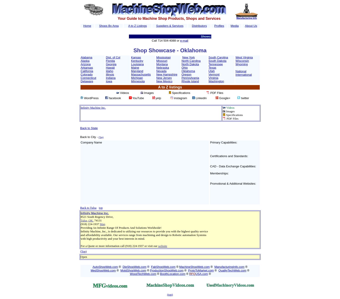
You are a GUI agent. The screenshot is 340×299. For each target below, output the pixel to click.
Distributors (199, 26)
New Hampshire (166, 74)
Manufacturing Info (246, 18)
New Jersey (164, 78)
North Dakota (190, 64)
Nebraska (162, 67)
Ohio (184, 67)
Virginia (213, 78)
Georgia (111, 64)
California (87, 71)
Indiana (111, 78)
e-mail (184, 40)
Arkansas (87, 67)
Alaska (85, 61)
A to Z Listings (137, 26)
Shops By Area (109, 26)
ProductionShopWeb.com (167, 270)
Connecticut (88, 78)
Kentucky (137, 61)
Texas (212, 67)
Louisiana (137, 64)
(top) (170, 294)
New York (188, 57)
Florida (110, 61)
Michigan (137, 78)
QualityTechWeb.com (232, 270)
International (244, 74)
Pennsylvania (190, 78)
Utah (212, 71)
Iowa (109, 81)
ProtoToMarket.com (201, 270)
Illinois (110, 74)
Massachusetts (141, 74)
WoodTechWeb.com (143, 274)
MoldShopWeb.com (133, 270)
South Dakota (218, 61)
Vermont (214, 74)
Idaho (109, 71)
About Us (251, 26)
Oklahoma (188, 71)
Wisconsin (242, 61)
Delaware (87, 81)
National (241, 71)
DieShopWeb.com (134, 267)
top (101, 207)
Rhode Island (190, 81)
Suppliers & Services (170, 26)
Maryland (137, 71)
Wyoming (242, 64)
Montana (162, 64)
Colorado (87, 74)
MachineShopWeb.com (194, 267)
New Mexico (164, 81)
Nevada (161, 71)
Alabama (86, 57)
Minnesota (138, 81)
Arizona (86, 64)
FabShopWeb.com (163, 267)
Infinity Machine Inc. (93, 107)
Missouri (161, 61)
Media (235, 26)
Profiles (219, 26)
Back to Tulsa (88, 207)
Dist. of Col (113, 57)
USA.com (198, 274)
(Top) (83, 251)
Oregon (186, 74)
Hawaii (110, 67)
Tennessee (216, 64)
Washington (216, 81)
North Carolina (191, 61)
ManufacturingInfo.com (229, 267)
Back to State (89, 128)
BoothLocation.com (172, 274)
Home (87, 26)
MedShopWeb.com (103, 270)
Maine (135, 67)
